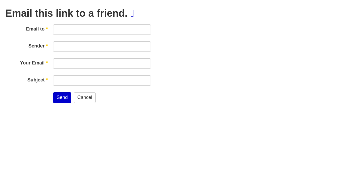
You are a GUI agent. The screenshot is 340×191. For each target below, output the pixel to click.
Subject (37, 80)
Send (62, 97)
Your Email (34, 63)
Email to (37, 29)
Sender (38, 46)
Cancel (84, 97)
